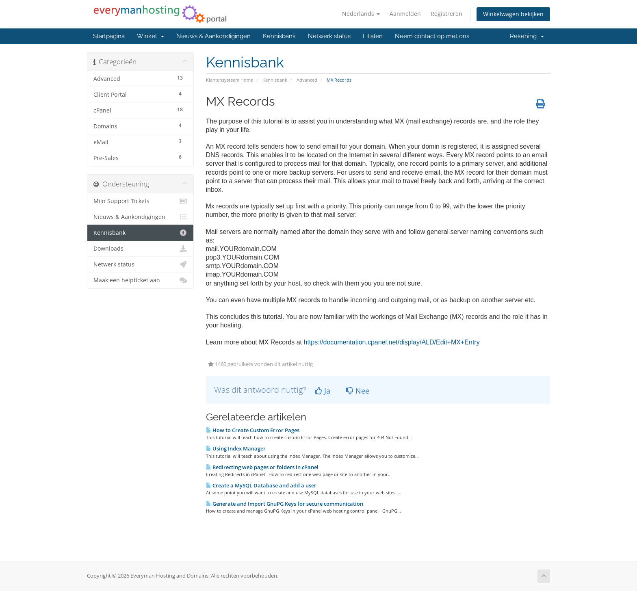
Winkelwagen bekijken (513, 14)
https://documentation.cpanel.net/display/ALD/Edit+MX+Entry (392, 342)
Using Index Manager (236, 448)
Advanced (307, 80)
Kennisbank (279, 36)
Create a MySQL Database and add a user (261, 485)
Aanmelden (405, 13)
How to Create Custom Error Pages (252, 430)
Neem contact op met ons (432, 36)
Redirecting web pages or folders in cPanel (262, 467)
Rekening (527, 36)
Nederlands (361, 13)
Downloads (140, 248)
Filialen (373, 36)
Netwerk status (329, 36)
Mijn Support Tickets (140, 201)
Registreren (446, 13)
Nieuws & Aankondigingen (213, 36)
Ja (322, 391)
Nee (357, 391)
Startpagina (109, 36)
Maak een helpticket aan (140, 280)
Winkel (150, 36)
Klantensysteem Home (229, 80)
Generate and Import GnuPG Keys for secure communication (284, 503)
